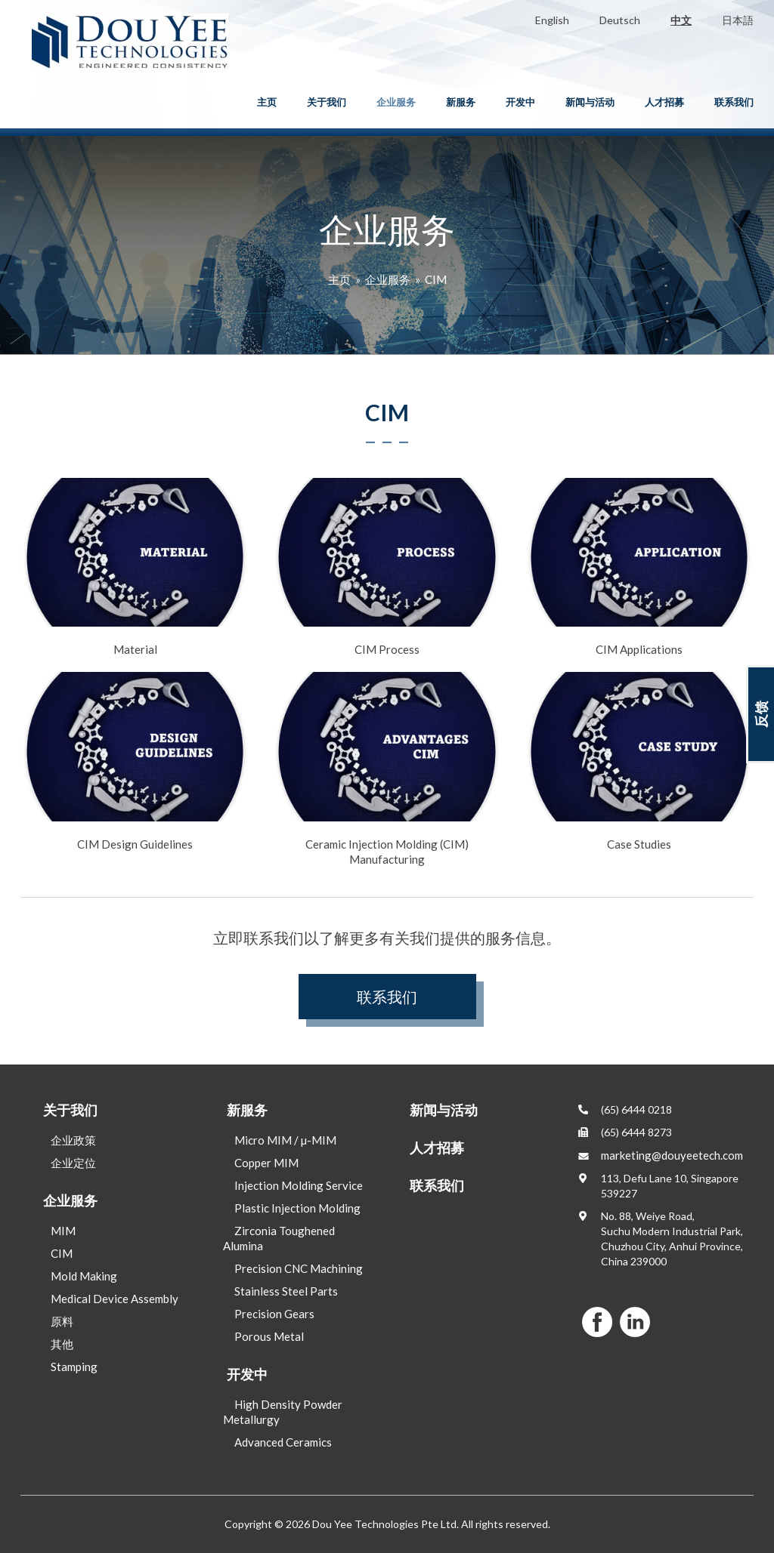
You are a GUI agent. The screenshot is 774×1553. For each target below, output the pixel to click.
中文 (681, 20)
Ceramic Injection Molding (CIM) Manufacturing (386, 768)
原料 (62, 1321)
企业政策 (73, 1140)
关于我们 (326, 102)
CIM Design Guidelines (134, 761)
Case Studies (639, 761)
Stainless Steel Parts (286, 1291)
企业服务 (396, 102)
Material (134, 567)
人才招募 (664, 102)
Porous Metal (269, 1336)
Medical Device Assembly (114, 1298)
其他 (62, 1344)
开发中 (520, 102)
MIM (63, 1230)
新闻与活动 (590, 102)
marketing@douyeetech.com (672, 1155)
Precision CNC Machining (298, 1268)
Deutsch (619, 20)
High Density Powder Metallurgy (282, 1411)
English (552, 20)
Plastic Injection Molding (297, 1208)
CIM (436, 279)
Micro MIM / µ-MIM (285, 1140)
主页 (267, 102)
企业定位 (73, 1162)
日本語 (738, 20)
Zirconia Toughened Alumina (279, 1238)
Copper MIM (266, 1162)
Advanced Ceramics (283, 1442)
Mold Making (84, 1276)
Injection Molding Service (298, 1185)
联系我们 (734, 102)
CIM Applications (639, 567)
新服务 (460, 102)
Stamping (74, 1366)
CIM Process (386, 567)
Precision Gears (274, 1313)
